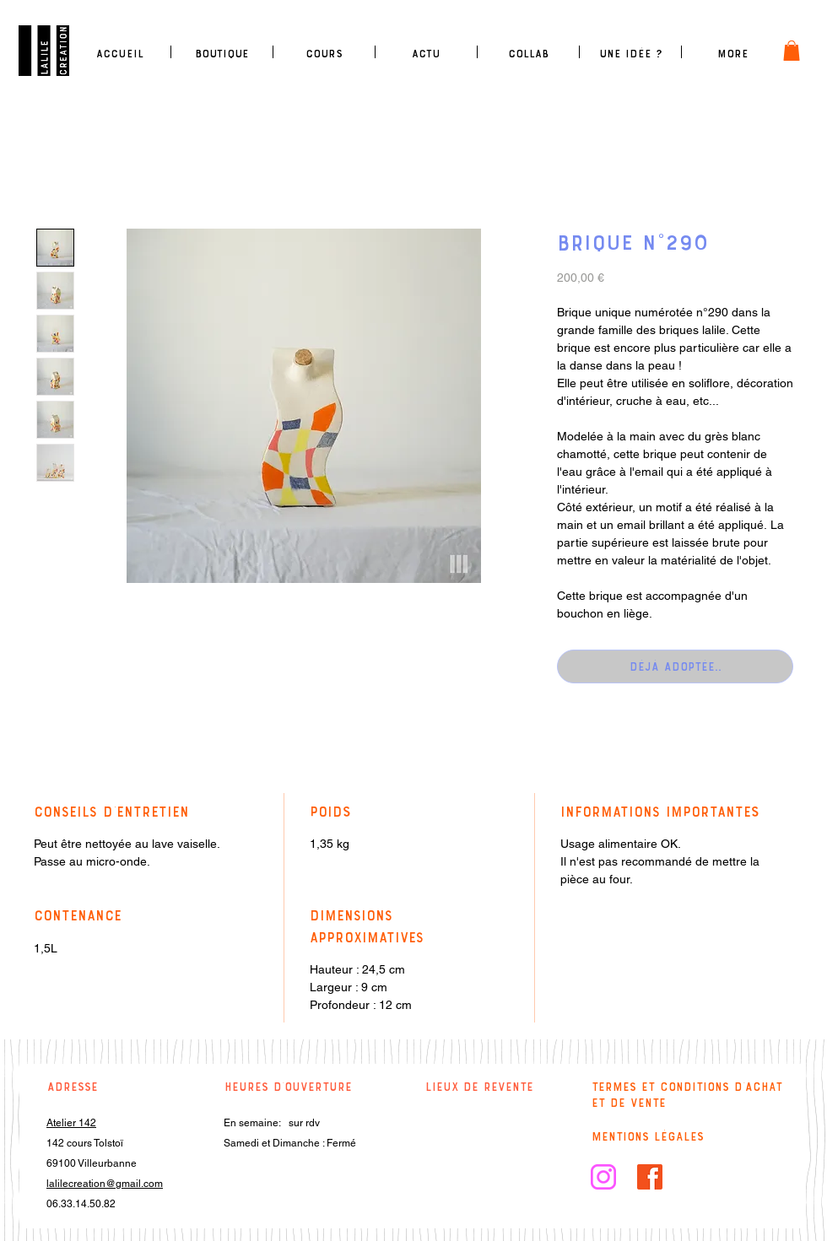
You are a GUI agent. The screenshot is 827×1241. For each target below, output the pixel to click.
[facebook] (649, 1177)
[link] (791, 50)
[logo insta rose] (603, 1177)
